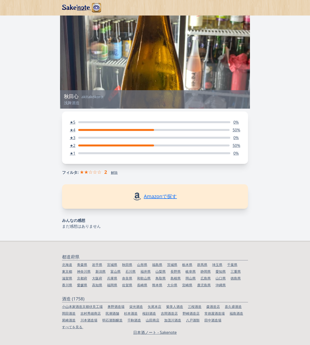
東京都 (67, 271)
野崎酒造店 (191, 313)
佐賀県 (127, 285)
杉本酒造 (131, 313)
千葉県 (232, 264)
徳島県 (236, 278)
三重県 (236, 271)
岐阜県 (191, 271)
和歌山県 (144, 278)
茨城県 (172, 264)
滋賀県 (67, 278)
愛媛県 (82, 285)
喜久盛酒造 (233, 306)
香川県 (67, 285)
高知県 (97, 285)
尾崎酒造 (69, 320)
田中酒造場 (212, 320)
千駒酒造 (134, 320)
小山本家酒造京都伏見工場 (82, 306)
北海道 (67, 264)
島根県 (175, 278)
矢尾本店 (154, 306)
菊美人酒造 (174, 306)
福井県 (145, 271)
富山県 (115, 271)
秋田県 (127, 264)
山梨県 (160, 271)
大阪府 (97, 278)
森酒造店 (213, 306)
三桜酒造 (195, 306)
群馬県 (202, 264)
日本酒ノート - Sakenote (155, 332)
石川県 (130, 271)
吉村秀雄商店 (90, 313)
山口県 (221, 278)
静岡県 (206, 271)
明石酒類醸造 (112, 320)
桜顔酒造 (149, 313)
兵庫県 (112, 278)
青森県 (82, 264)
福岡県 (112, 285)
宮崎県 (187, 285)
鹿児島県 (204, 285)
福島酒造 (236, 313)
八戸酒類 (193, 320)
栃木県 (187, 264)
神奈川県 (84, 271)
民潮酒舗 (112, 313)
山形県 (142, 264)
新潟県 (100, 271)
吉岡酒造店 (169, 313)
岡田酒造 (69, 313)
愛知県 (221, 271)
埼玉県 (217, 264)
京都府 (82, 278)
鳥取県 (160, 278)
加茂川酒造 (172, 320)
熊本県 (157, 285)
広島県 (206, 278)
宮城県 (112, 264)
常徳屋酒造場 (214, 313)
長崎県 (142, 285)
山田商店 (152, 320)
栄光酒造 (136, 306)
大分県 (172, 285)
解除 (114, 172)
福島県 (157, 264)
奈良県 (127, 278)
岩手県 (97, 264)
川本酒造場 (88, 320)
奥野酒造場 (116, 306)
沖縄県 (221, 285)
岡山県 (191, 278)
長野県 (175, 271)
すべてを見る (72, 327)
